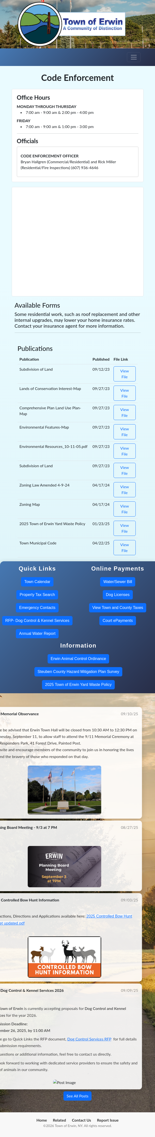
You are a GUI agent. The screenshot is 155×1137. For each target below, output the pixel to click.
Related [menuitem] (59, 1120)
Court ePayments (118, 620)
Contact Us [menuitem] (81, 1120)
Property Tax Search (37, 595)
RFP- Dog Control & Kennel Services (37, 620)
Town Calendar (37, 582)
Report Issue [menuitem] (108, 1120)
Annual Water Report (37, 633)
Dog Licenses (118, 595)
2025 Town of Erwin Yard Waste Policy (78, 684)
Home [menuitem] (41, 1120)
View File (124, 373)
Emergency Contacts (37, 608)
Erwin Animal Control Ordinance (78, 659)
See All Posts (77, 1096)
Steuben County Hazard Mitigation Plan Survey (78, 672)
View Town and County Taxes (117, 608)
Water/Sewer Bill (117, 582)
